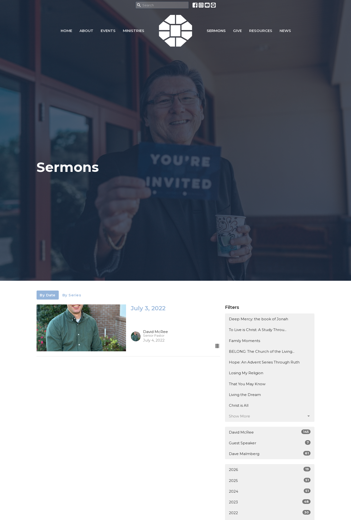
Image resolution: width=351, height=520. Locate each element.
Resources (260, 30)
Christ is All (238, 405)
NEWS (285, 30)
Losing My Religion (246, 373)
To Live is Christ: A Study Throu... (257, 329)
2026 (270, 469)
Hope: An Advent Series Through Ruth (264, 362)
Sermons (216, 30)
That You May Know (247, 384)
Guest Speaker (270, 442)
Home (66, 30)
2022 (270, 512)
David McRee (270, 432)
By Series (71, 295)
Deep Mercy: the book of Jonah (258, 319)
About (86, 30)
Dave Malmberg (270, 453)
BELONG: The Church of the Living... (261, 351)
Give (237, 30)
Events (108, 30)
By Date (48, 295)
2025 (270, 480)
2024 (270, 491)
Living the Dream (245, 394)
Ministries (133, 30)
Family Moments (244, 340)
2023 (270, 501)
